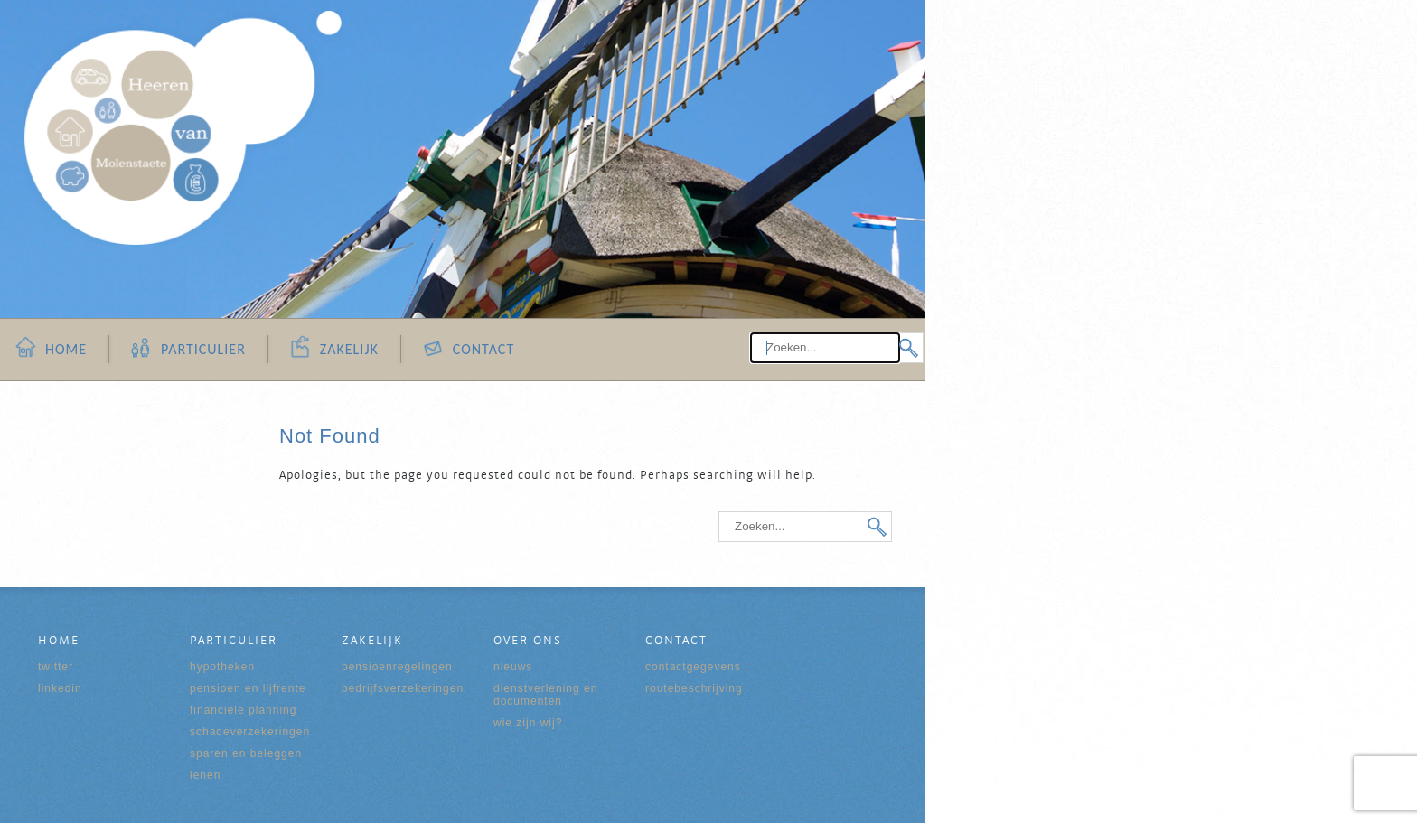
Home (66, 349)
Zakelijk (349, 349)
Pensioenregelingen (397, 666)
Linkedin (60, 688)
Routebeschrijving (694, 688)
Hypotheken (222, 666)
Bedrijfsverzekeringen (403, 688)
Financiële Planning (243, 710)
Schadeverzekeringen (250, 731)
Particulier (203, 349)
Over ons (527, 639)
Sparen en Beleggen (246, 753)
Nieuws (512, 666)
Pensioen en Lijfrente (247, 688)
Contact (483, 349)
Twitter (55, 666)
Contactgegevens (693, 666)
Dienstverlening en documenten (545, 694)
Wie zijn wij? (527, 722)
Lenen (205, 775)
